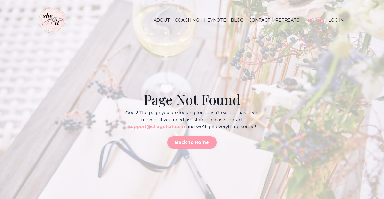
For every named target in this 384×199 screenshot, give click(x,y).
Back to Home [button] (192, 142)
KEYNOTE (215, 20)
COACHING (187, 20)
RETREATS (289, 20)
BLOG (237, 20)
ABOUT (162, 20)
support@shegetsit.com (156, 126)
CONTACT (260, 20)
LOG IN (336, 20)
